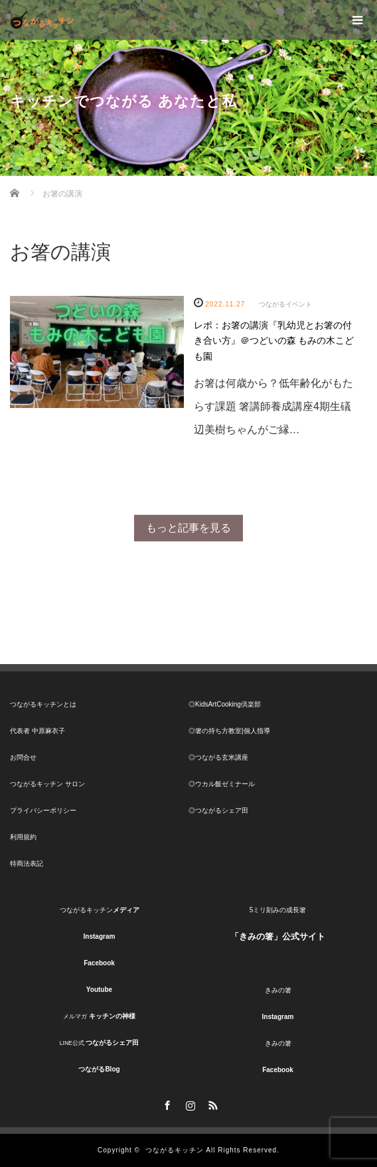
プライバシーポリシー (43, 810)
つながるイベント (285, 304)
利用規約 (23, 837)
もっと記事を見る (188, 527)
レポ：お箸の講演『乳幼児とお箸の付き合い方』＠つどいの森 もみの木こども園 (274, 341)
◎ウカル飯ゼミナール (221, 784)
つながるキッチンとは (43, 704)
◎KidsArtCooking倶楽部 (224, 704)
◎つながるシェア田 (218, 810)
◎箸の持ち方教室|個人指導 (229, 730)
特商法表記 (26, 863)
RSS (211, 1103)
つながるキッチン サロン (47, 784)
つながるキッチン (174, 1150)
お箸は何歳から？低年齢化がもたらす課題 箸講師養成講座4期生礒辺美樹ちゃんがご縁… (273, 406)
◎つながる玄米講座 (218, 757)
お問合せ (23, 757)
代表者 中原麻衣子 (37, 730)
